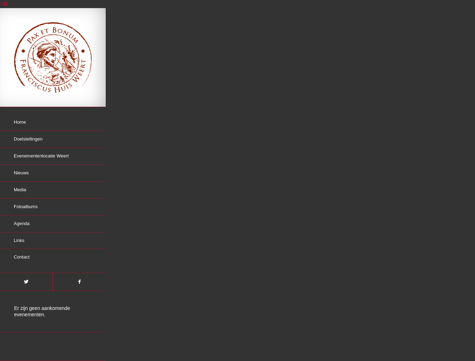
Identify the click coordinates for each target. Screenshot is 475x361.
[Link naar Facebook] (79, 282)
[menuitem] (53, 122)
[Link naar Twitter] (26, 282)
